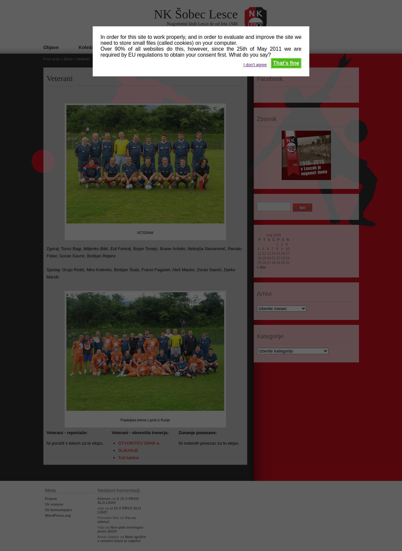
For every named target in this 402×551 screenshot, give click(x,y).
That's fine (286, 63)
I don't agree (255, 64)
